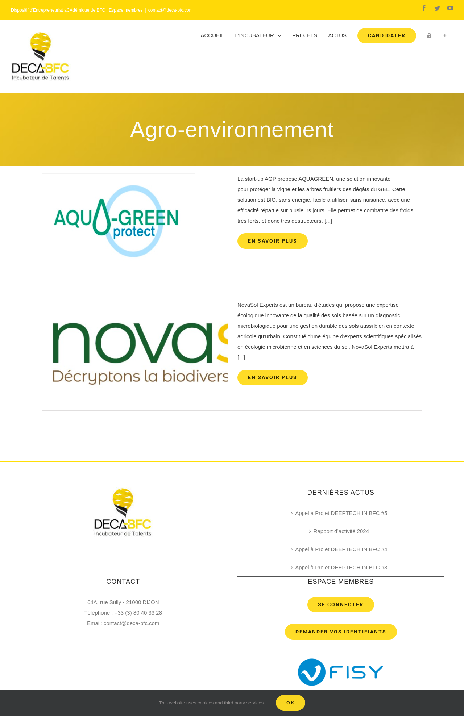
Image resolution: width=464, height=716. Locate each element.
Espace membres (125, 10)
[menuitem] (212, 35)
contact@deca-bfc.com (170, 10)
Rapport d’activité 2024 (341, 531)
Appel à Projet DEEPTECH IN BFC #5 (341, 513)
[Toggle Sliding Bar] (445, 35)
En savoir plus (272, 241)
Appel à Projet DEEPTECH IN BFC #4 (341, 549)
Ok (290, 702)
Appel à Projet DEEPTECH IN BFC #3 (341, 567)
